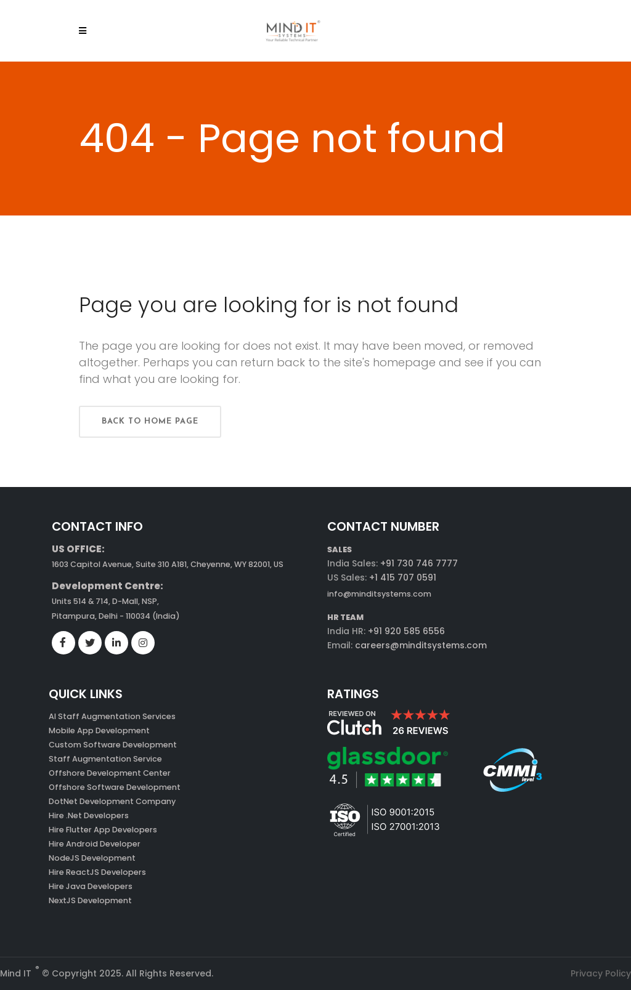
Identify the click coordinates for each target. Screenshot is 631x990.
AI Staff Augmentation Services (112, 716)
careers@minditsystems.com (419, 645)
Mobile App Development (99, 730)
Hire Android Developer (94, 844)
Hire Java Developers (90, 886)
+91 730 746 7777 (419, 563)
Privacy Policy (601, 973)
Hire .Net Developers (89, 815)
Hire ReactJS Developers (97, 872)
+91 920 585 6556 (405, 631)
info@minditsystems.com (379, 594)
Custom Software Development (113, 744)
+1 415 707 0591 (402, 577)
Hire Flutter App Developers (103, 829)
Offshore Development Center (110, 773)
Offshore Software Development (115, 787)
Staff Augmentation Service (105, 759)
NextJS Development (90, 900)
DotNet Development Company (112, 801)
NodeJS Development (92, 858)
